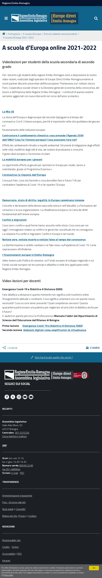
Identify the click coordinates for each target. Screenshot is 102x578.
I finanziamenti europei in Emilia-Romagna (28, 255)
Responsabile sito (11, 540)
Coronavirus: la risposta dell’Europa (24, 175)
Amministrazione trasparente (17, 495)
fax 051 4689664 (11, 469)
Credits (6, 547)
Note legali (7, 509)
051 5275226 (22, 432)
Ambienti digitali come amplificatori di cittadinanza (54, 330)
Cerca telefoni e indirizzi (14, 436)
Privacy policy (8, 575)
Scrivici (15, 547)
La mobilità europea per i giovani (22, 159)
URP (4, 445)
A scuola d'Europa (32, 34)
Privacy (22, 516)
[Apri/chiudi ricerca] (96, 18)
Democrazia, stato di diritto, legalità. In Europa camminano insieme (43, 200)
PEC (22, 473)
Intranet (6, 560)
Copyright (20, 509)
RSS (19, 554)
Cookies (32, 516)
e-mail (14, 473)
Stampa (95, 348)
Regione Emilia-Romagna (16, 3)
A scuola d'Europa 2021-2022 (18, 37)
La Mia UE (8, 112)
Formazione (14, 34)
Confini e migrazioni (14, 220)
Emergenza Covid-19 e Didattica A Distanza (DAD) (53, 326)
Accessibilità (8, 554)
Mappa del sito (9, 516)
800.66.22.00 (26, 465)
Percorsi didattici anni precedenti (60, 34)
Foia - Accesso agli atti (14, 502)
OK (94, 568)
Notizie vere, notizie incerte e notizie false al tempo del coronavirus (44, 239)
